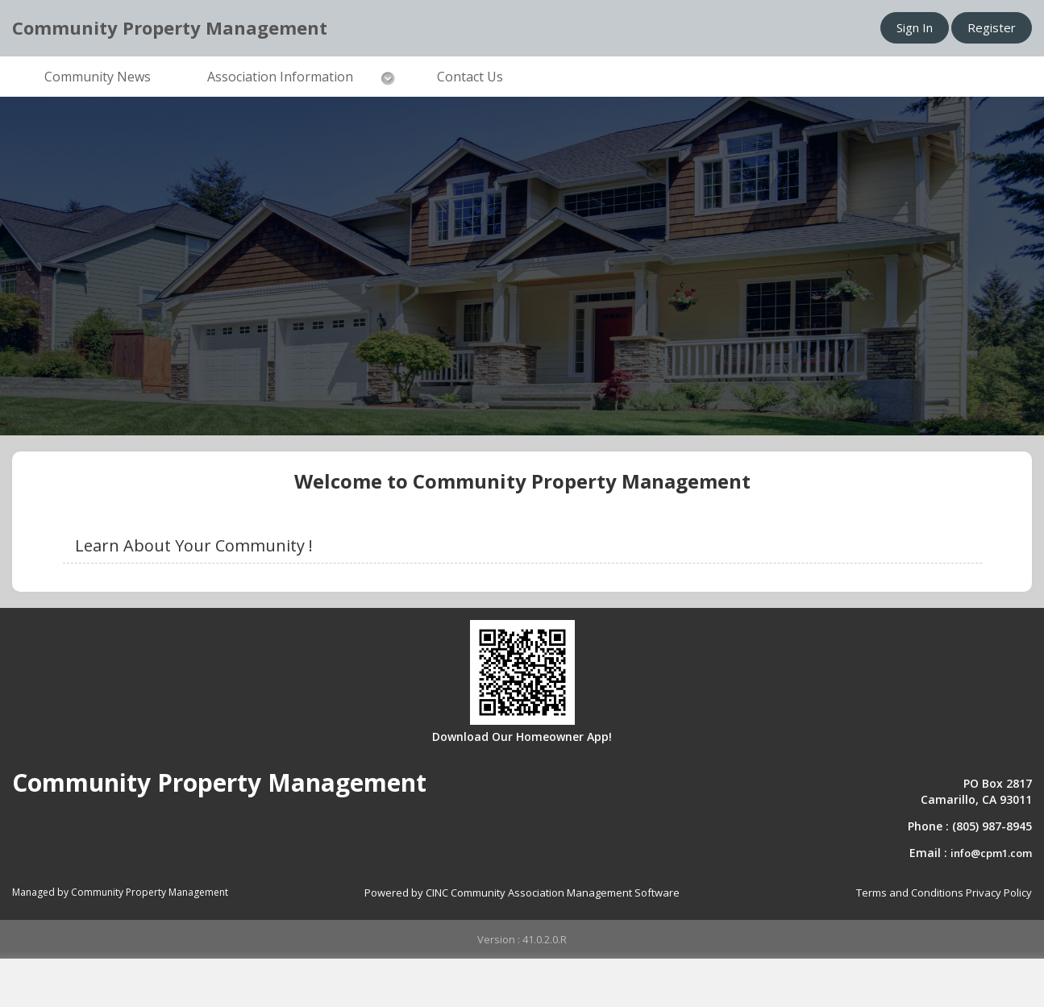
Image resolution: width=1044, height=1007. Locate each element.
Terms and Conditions (909, 892)
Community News (97, 76)
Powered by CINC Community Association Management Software (522, 892)
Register (991, 27)
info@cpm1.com (991, 853)
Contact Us (470, 76)
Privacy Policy (999, 892)
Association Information (280, 76)
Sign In (914, 27)
